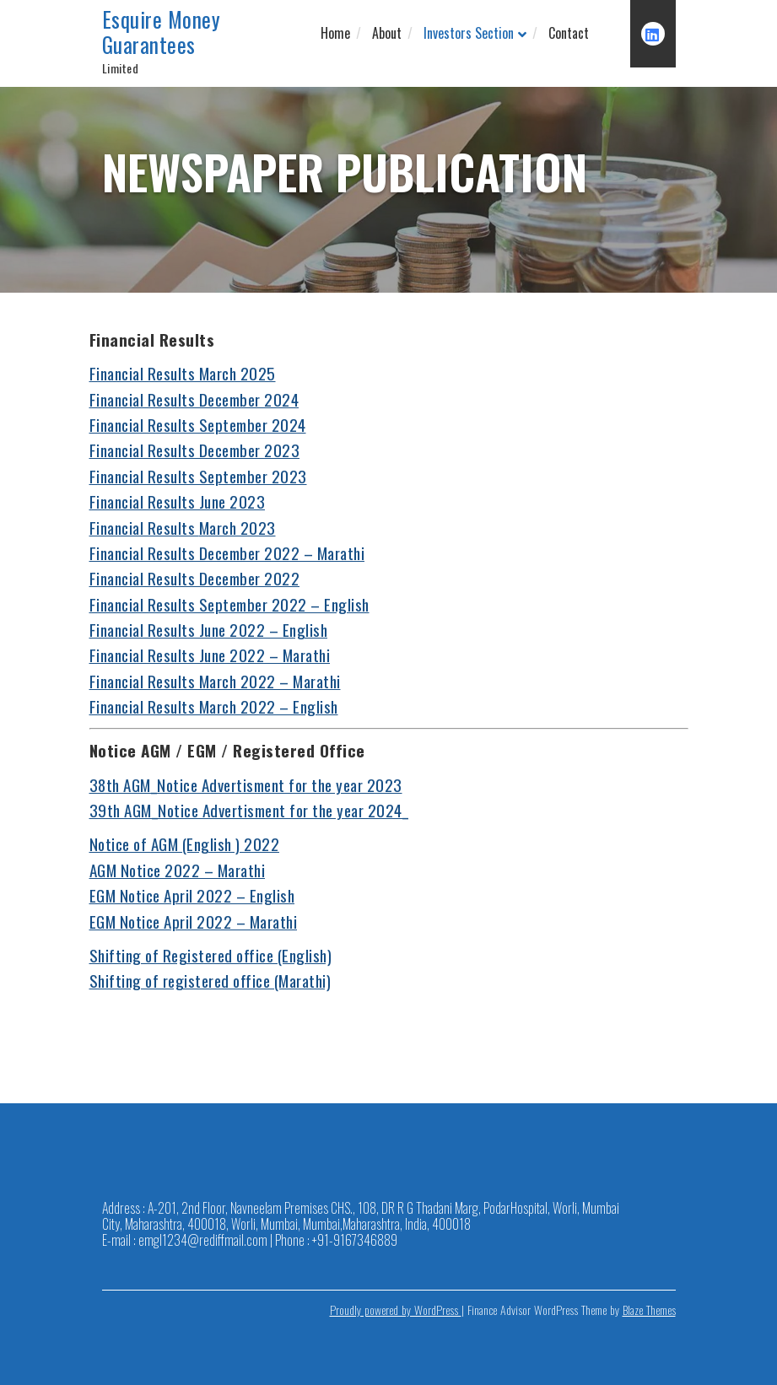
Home (335, 33)
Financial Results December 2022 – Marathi (227, 552)
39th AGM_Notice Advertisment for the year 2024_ (249, 810)
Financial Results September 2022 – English (229, 604)
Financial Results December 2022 (194, 578)
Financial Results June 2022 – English (208, 629)
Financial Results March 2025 (182, 373)
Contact (568, 33)
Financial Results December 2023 (194, 449)
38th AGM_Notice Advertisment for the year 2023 (245, 784)
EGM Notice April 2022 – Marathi (193, 921)
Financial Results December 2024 (194, 399)
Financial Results (144, 527)
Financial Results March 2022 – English (213, 706)
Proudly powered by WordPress (395, 1309)
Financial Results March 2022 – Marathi (215, 680)
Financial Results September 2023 (198, 476)
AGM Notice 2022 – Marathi (177, 869)
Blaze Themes (649, 1309)
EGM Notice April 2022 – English (192, 895)
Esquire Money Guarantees (161, 32)
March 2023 (237, 527)
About (387, 33)
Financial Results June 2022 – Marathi (210, 654)
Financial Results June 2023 (177, 501)
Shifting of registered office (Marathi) (210, 980)
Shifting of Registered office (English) (210, 955)
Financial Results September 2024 (197, 424)
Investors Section (469, 33)
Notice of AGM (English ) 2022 (184, 843)
